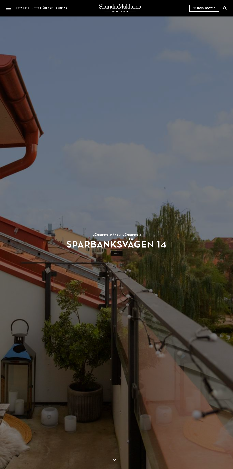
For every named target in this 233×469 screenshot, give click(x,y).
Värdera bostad (204, 8)
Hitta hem (22, 8)
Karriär (61, 8)
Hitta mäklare (42, 8)
